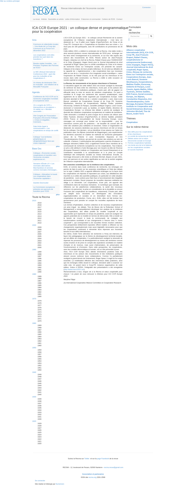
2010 (34, 201)
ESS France (131, 94)
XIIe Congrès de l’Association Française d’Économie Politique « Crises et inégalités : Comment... (45, 119)
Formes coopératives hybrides (139, 143)
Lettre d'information (72, 19)
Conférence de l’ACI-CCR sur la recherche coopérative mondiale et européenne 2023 (45, 99)
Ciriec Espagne (133, 65)
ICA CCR (149, 52)
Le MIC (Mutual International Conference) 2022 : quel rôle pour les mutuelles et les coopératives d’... (44, 75)
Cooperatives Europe (136, 77)
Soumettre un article (56, 19)
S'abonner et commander (91, 19)
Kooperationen (145, 82)
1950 (34, 348)
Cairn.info (128, 7)
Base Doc (36, 148)
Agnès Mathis (140, 89)
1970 (34, 299)
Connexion (146, 7)
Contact (119, 19)
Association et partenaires (93, 474)
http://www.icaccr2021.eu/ (74, 269)
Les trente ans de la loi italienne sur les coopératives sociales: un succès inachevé (140, 147)
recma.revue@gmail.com (113, 467)
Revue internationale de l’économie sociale (82, 8)
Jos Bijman (139, 97)
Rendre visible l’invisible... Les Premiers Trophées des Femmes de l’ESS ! (46, 65)
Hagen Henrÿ (147, 65)
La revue (36, 19)
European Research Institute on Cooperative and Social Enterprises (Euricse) (139, 106)
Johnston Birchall (134, 111)
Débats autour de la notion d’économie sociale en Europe (139, 139)
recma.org (92, 477)
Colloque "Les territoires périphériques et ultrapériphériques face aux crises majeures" (43, 140)
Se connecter (40, 481)
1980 (34, 274)
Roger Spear (142, 70)
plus (58, 90)
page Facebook (103, 459)
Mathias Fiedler (133, 84)
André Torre (138, 114)
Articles (44, 19)
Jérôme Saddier (142, 92)
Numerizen (60, 484)
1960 (34, 323)
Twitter (87, 459)
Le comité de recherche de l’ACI (140, 136)
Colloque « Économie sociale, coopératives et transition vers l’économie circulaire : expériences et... (44, 156)
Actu (34, 40)
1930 (34, 397)
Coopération (132, 122)
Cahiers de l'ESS (108, 19)
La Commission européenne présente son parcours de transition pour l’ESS (44, 189)
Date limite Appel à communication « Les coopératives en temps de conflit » (45, 129)
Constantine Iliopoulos (136, 99)
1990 (34, 250)
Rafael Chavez (140, 57)
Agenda (36, 92)
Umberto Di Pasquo (135, 87)
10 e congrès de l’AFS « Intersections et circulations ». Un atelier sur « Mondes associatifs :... (44, 108)
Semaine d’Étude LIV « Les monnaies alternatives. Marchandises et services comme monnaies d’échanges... (45, 167)
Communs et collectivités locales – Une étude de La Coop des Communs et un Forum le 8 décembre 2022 (45, 47)
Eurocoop (145, 84)
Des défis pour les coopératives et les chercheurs (140, 133)
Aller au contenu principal (10, 1)
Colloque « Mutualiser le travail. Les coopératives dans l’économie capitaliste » (45, 176)
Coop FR (130, 55)
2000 (34, 225)
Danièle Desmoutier (41, 183)
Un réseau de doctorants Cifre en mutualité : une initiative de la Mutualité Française (45, 85)
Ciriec (129, 72)
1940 (34, 372)
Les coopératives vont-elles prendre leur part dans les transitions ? (43, 57)
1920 (34, 421)
